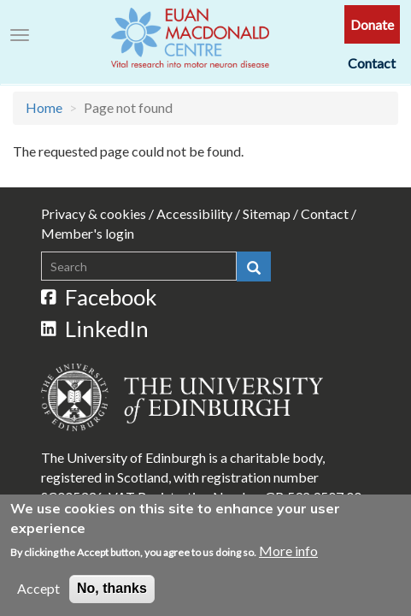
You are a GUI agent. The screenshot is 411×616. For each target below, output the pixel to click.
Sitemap (267, 213)
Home (44, 107)
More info (288, 556)
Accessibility (194, 213)
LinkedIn (95, 328)
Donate (372, 24)
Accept (38, 594)
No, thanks (112, 594)
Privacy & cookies (93, 213)
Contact (372, 63)
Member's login (87, 233)
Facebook (99, 297)
